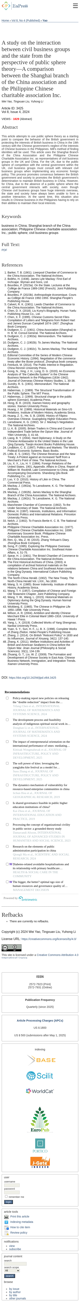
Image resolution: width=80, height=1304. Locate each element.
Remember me (16, 1197)
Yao (44, 20)
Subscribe (15, 1249)
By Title (13, 1295)
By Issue (14, 1288)
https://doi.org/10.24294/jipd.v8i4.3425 (32, 677)
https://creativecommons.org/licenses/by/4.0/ (49, 939)
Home (5, 20)
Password (9, 1188)
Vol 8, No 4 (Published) (26, 20)
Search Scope (12, 1269)
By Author (15, 1292)
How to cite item (20, 1227)
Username (9, 1181)
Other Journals (17, 1298)
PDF (4, 250)
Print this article (19, 1216)
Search (15, 1262)
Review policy (18, 1232)
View (12, 1246)
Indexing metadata (21, 1221)
